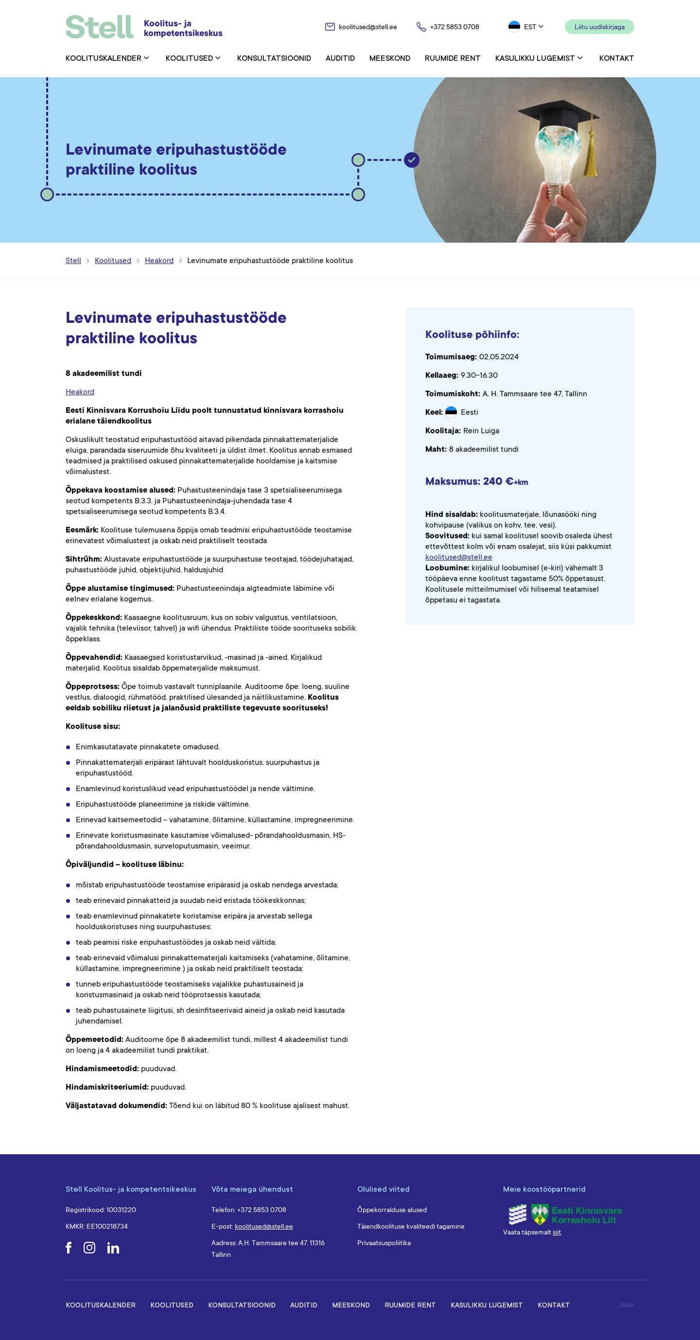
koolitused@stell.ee (458, 557)
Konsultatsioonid (274, 58)
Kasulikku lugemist (535, 58)
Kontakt (616, 58)
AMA (627, 1305)
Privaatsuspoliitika (384, 1242)
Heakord (80, 392)
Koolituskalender (103, 58)
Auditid (340, 58)
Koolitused (189, 58)
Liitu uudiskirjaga (600, 26)
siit (557, 1232)
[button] (526, 27)
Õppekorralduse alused (392, 1209)
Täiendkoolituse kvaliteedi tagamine (411, 1226)
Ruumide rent (453, 58)
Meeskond (389, 58)
